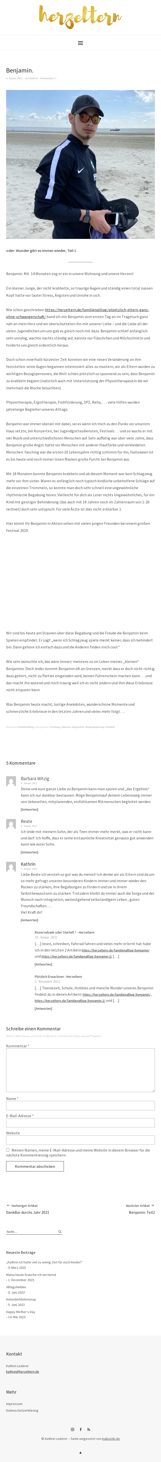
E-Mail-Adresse (20, 1115)
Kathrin (34, 78)
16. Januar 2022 (46, 937)
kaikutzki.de (111, 1438)
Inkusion (66, 726)
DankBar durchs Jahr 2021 (27, 1209)
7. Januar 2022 (29, 868)
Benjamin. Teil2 (140, 1209)
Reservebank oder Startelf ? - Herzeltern (64, 932)
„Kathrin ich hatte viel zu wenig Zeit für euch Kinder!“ (44, 1262)
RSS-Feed (88, 1431)
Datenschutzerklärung (22, 1410)
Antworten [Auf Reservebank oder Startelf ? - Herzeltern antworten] (43, 964)
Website (13, 1132)
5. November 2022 (47, 981)
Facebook (80, 1431)
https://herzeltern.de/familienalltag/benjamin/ (116, 950)
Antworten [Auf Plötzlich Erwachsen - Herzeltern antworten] (43, 1008)
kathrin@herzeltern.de (22, 1371)
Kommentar (17, 1045)
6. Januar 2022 (14, 78)
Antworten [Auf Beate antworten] (29, 852)
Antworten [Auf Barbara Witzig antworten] (29, 809)
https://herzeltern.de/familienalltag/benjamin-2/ (77, 956)
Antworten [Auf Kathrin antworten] (29, 920)
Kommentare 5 (48, 78)
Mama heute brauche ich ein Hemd (31, 1274)
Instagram (72, 1431)
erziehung (54, 726)
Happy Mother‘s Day (20, 1312)
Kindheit (110, 726)
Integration (78, 726)
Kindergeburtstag (94, 726)
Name (12, 1098)
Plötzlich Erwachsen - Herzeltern (58, 976)
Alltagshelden (16, 1287)
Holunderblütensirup (21, 1299)
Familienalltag (26, 726)
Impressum (14, 1404)
